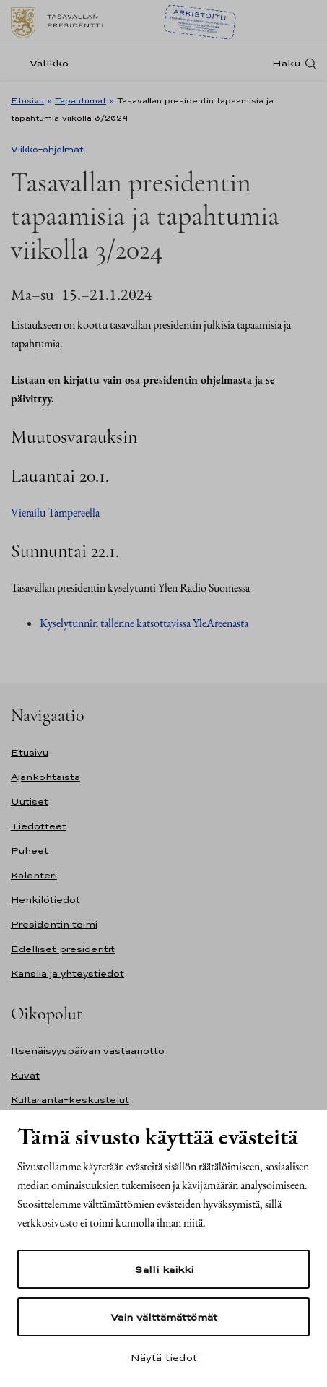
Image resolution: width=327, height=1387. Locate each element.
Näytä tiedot (164, 1357)
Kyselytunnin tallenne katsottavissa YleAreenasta (145, 623)
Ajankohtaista (45, 777)
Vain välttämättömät (163, 1316)
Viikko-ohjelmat (47, 149)
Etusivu (27, 100)
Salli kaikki (163, 1269)
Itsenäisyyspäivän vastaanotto (88, 1051)
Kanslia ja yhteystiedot (67, 973)
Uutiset (29, 801)
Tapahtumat (80, 100)
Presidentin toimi (54, 924)
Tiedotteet (38, 826)
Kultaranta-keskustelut (70, 1100)
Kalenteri (34, 875)
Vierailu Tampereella (55, 512)
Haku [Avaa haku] (286, 63)
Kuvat (25, 1075)
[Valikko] (44, 63)
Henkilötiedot (45, 900)
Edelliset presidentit (63, 949)
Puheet (29, 850)
